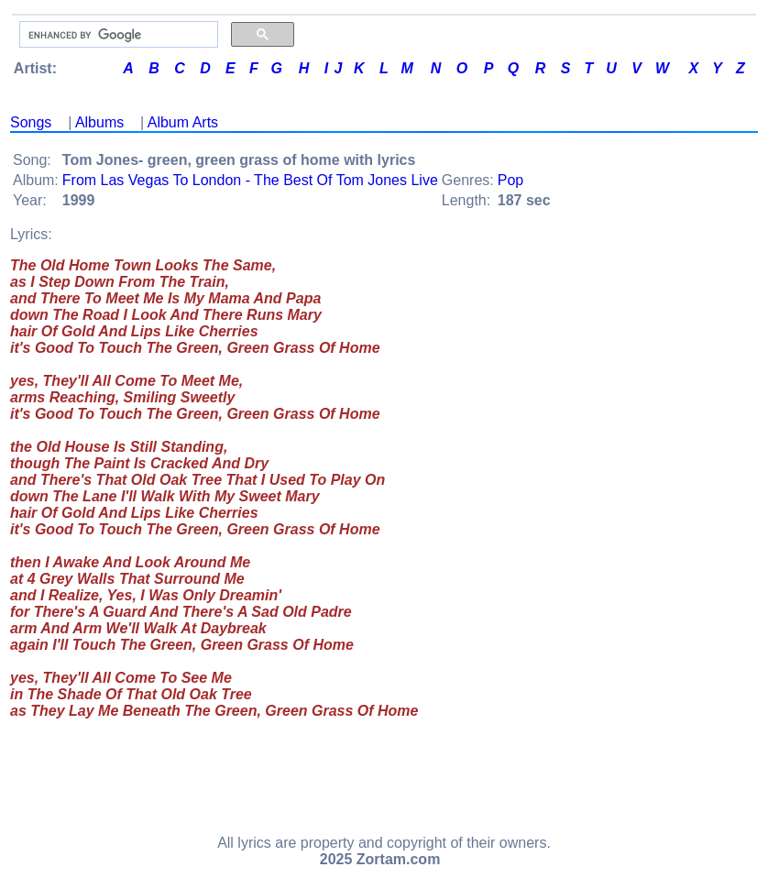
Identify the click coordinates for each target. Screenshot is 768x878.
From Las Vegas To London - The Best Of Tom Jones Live (250, 180)
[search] (116, 35)
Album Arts (183, 122)
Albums (99, 122)
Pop (510, 180)
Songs (30, 122)
